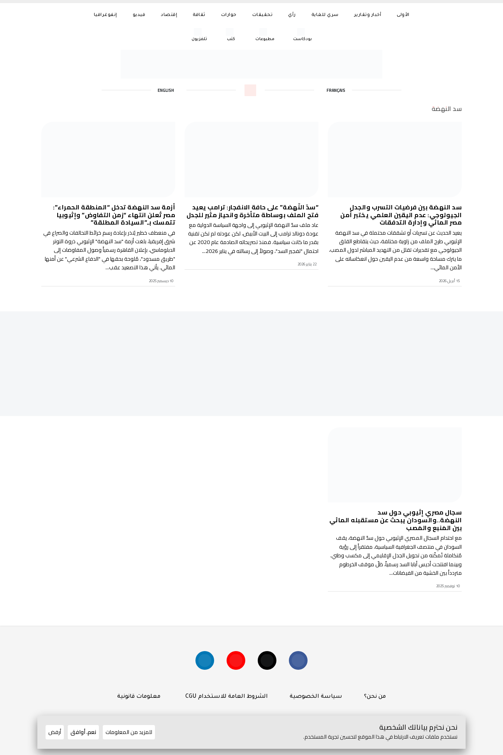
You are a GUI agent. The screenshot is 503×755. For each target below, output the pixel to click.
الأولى (403, 15)
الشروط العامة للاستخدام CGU (225, 701)
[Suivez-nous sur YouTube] (234, 663)
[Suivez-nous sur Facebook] (302, 663)
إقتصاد (169, 15)
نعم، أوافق (83, 732)
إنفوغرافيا (105, 15)
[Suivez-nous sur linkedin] (200, 663)
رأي (292, 15)
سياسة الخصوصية (316, 701)
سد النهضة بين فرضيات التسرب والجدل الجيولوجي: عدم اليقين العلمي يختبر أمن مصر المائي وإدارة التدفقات (401, 214)
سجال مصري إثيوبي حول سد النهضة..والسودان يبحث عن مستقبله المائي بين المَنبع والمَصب (395, 520)
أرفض (54, 732)
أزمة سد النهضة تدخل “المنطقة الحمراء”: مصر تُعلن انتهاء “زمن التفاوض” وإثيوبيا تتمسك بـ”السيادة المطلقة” (114, 214)
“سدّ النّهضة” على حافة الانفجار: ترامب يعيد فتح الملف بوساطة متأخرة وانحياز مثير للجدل (252, 210)
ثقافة (199, 15)
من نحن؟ (375, 701)
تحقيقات (262, 15)
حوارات (229, 15)
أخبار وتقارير (368, 15)
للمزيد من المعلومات (129, 732)
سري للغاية (325, 15)
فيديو (139, 15)
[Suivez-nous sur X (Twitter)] (268, 663)
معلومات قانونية (138, 701)
